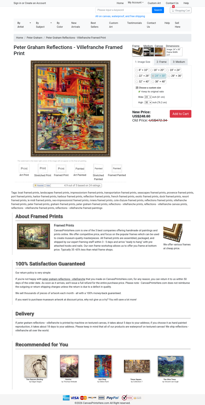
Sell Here (177, 24)
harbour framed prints (69, 196)
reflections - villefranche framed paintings (78, 208)
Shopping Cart (181, 9)
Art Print (24, 175)
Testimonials (134, 22)
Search (158, 10)
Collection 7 (138, 382)
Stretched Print (42, 175)
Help (186, 3)
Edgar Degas (37, 382)
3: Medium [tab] (179, 61)
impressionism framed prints (86, 192)
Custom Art (154, 3)
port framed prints (21, 196)
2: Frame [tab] (162, 61)
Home (120, 3)
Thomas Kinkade (70, 382)
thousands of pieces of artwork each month (49, 293)
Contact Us (172, 3)
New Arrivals (75, 24)
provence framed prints (180, 192)
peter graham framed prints (91, 204)
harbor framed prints (44, 196)
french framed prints (122, 196)
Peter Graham (34, 37)
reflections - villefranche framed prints (32, 208)
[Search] (123, 10)
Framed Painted (117, 175)
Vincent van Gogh (172, 382)
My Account (136, 2)
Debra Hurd (104, 382)
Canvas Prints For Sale (37, 13)
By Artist (20, 24)
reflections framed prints (159, 200)
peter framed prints (38, 204)
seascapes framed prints (152, 192)
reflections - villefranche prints (126, 204)
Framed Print (61, 175)
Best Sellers (94, 24)
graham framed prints (63, 204)
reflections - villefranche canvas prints (165, 204)
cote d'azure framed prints (128, 200)
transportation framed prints (120, 192)
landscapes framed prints (54, 192)
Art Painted (79, 175)
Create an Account (35, 3)
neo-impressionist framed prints (70, 200)
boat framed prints (28, 192)
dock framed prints (170, 196)
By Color (60, 24)
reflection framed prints (96, 196)
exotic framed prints (146, 196)
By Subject (40, 24)
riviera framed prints (101, 200)
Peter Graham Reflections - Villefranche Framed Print (76, 37)
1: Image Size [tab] (142, 61)
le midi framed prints (39, 200)
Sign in (17, 3)
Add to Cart (180, 114)
